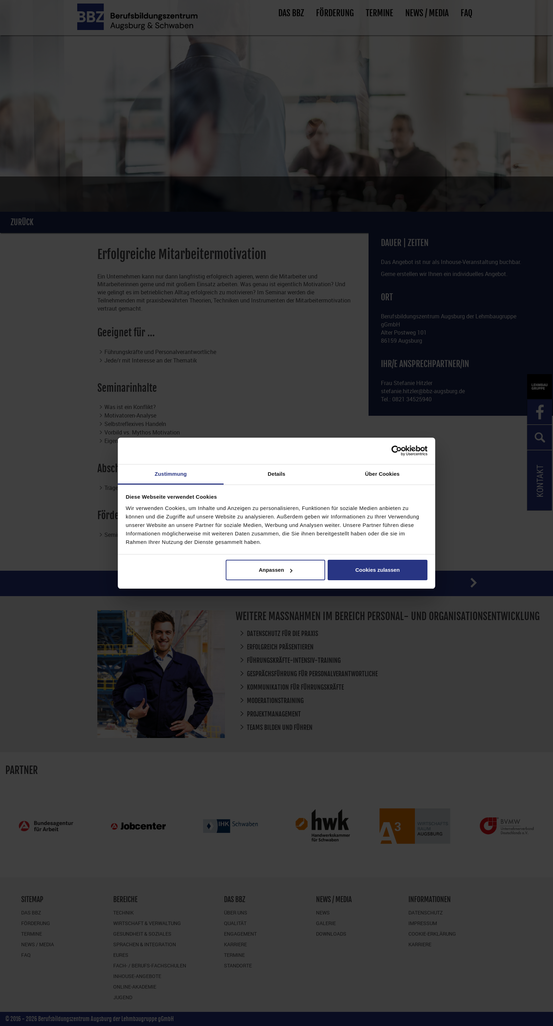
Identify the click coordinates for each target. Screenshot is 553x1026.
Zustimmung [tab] (171, 474)
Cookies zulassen (377, 570)
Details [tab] (276, 474)
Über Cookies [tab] (382, 474)
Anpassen (276, 570)
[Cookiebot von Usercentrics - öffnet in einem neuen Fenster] (396, 450)
